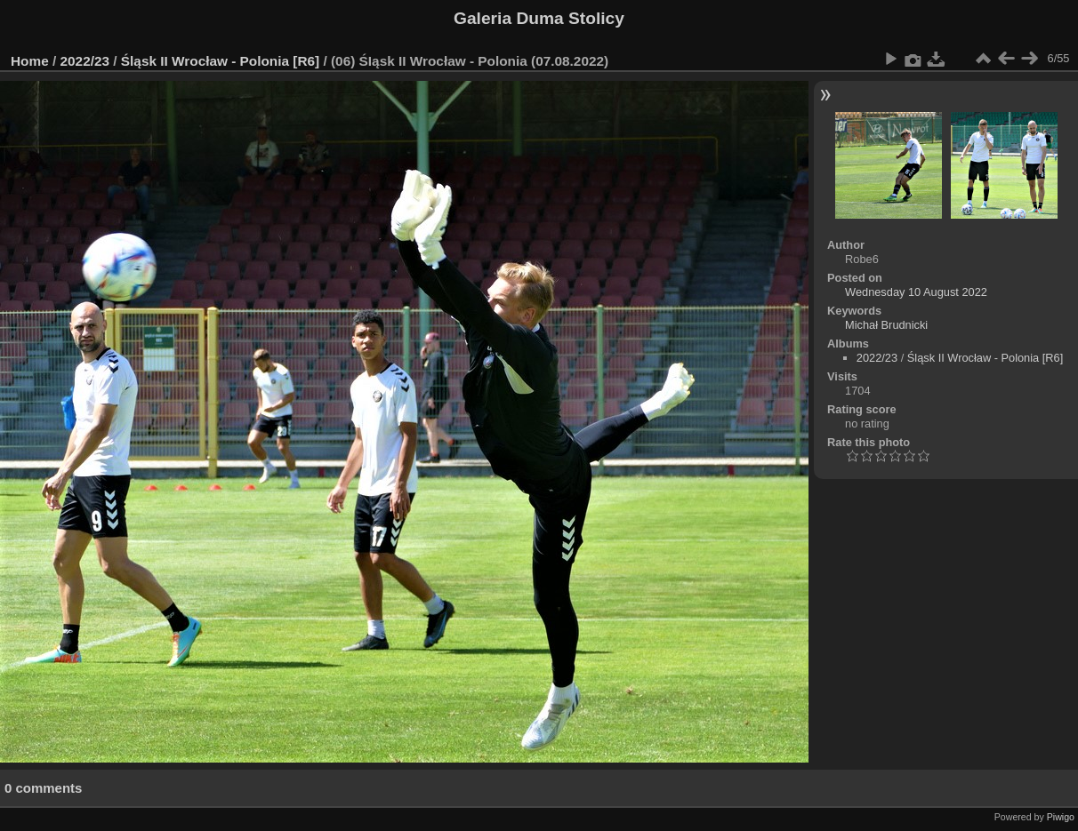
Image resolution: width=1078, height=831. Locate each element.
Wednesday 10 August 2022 (916, 292)
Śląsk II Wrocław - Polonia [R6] (220, 60)
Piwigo (1060, 816)
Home (30, 60)
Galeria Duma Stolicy (539, 18)
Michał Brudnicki (886, 325)
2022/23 (85, 60)
